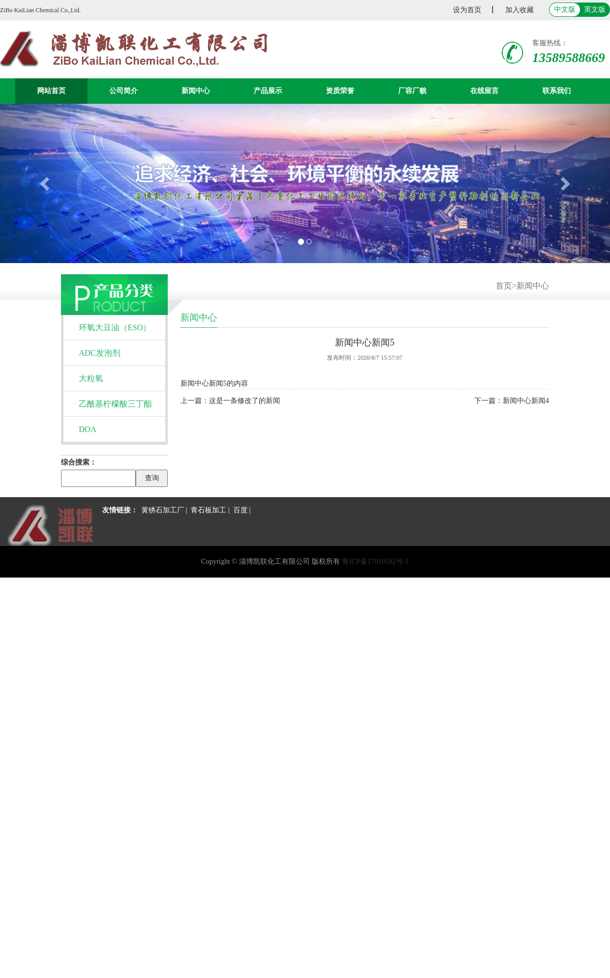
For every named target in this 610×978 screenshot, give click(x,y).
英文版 (594, 9)
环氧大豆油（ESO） (115, 327)
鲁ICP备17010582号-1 (375, 561)
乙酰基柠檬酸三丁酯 (115, 403)
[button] (46, 183)
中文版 (564, 9)
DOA (88, 429)
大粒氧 (91, 378)
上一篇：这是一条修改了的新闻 (230, 401)
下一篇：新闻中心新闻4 (511, 401)
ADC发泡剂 (99, 353)
